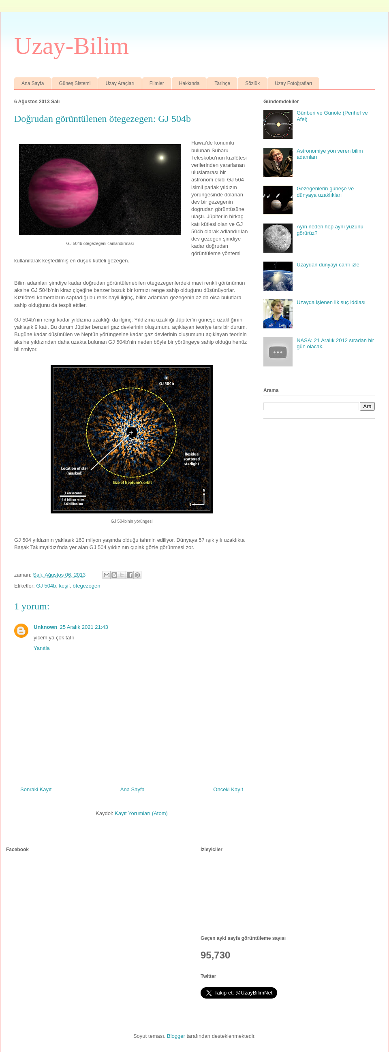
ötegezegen (86, 586)
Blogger (176, 1036)
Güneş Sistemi (74, 83)
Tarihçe (222, 83)
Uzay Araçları (119, 83)
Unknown (46, 627)
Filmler (157, 83)
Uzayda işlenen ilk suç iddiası (331, 302)
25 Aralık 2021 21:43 (84, 627)
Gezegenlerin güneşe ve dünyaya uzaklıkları (325, 191)
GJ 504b (46, 586)
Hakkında (189, 83)
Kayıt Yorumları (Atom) (141, 813)
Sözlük (252, 83)
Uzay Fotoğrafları (293, 83)
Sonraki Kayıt (35, 789)
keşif (64, 586)
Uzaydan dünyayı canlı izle (328, 265)
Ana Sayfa (32, 83)
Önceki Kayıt (228, 789)
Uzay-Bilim (71, 45)
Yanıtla (42, 648)
